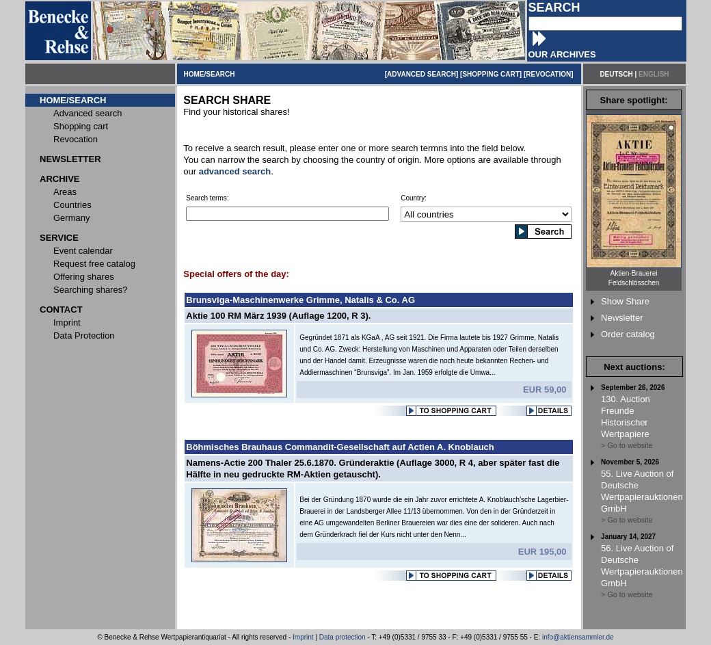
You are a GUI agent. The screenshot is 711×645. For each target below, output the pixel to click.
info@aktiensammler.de (578, 637)
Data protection (342, 637)
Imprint (303, 637)
